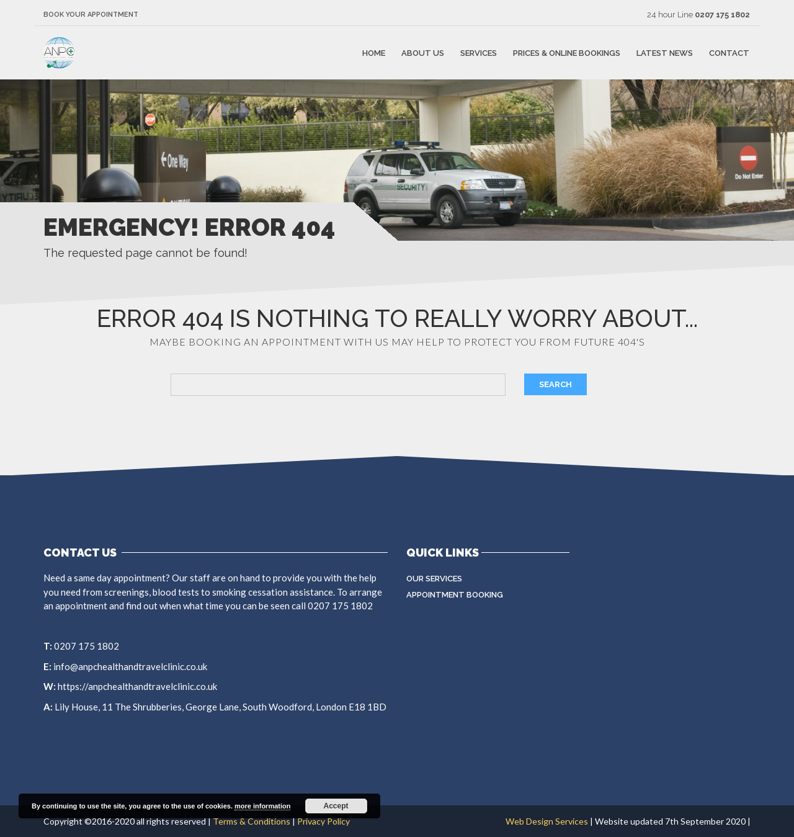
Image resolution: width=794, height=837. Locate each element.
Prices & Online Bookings (566, 52)
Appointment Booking (454, 594)
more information (262, 806)
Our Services (434, 578)
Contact (729, 52)
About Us (422, 52)
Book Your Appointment (90, 15)
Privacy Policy (323, 821)
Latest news (664, 52)
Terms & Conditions (251, 821)
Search (555, 384)
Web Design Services (547, 821)
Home (373, 52)
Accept (336, 806)
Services (478, 52)
